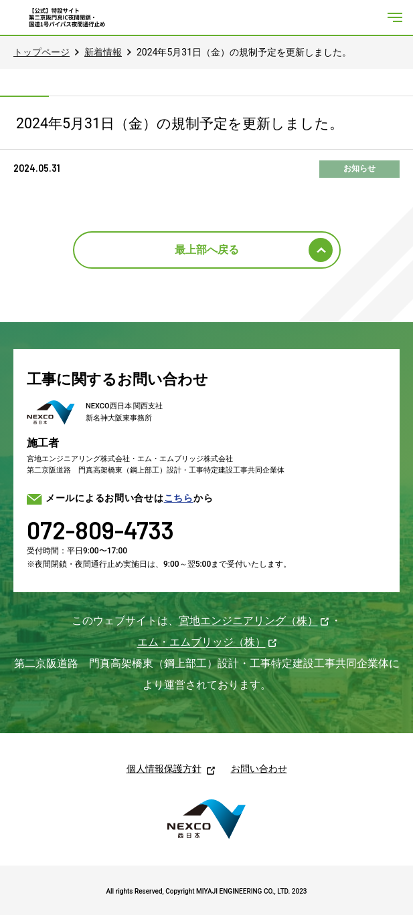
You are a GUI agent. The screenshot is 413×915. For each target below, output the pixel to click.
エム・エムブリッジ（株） (201, 642)
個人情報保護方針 (164, 768)
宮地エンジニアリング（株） (248, 620)
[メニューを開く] (395, 17)
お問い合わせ (259, 768)
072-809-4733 (100, 529)
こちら (178, 498)
